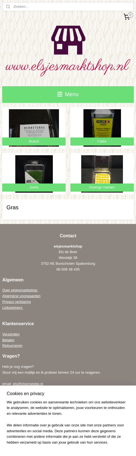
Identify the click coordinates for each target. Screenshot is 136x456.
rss (78, 436)
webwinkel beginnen (96, 436)
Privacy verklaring (16, 302)
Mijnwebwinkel (68, 445)
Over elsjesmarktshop (20, 290)
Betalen (8, 340)
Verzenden (10, 334)
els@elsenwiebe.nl (28, 384)
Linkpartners (12, 307)
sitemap (68, 436)
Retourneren (12, 345)
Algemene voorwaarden (21, 296)
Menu (67, 94)
